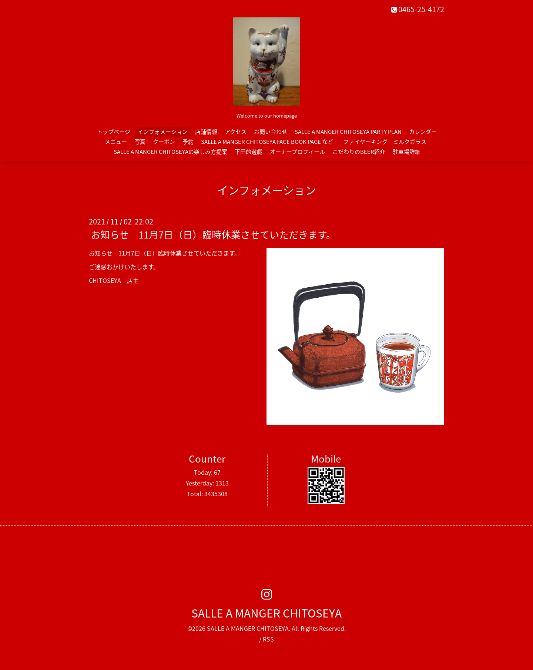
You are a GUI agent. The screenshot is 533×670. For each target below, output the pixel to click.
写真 (139, 142)
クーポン (164, 142)
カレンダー (423, 132)
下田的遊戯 (248, 152)
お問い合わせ (270, 132)
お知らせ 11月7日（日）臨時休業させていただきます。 (213, 234)
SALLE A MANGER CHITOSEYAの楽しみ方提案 (170, 152)
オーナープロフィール (297, 152)
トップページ (113, 132)
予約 (188, 142)
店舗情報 (206, 132)
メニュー (116, 142)
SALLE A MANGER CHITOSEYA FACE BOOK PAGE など (267, 142)
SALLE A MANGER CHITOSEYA (266, 613)
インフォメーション (163, 132)
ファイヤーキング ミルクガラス (387, 142)
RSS (268, 639)
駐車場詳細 (406, 152)
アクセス (236, 132)
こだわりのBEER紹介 (358, 152)
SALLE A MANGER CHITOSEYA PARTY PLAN (348, 132)
